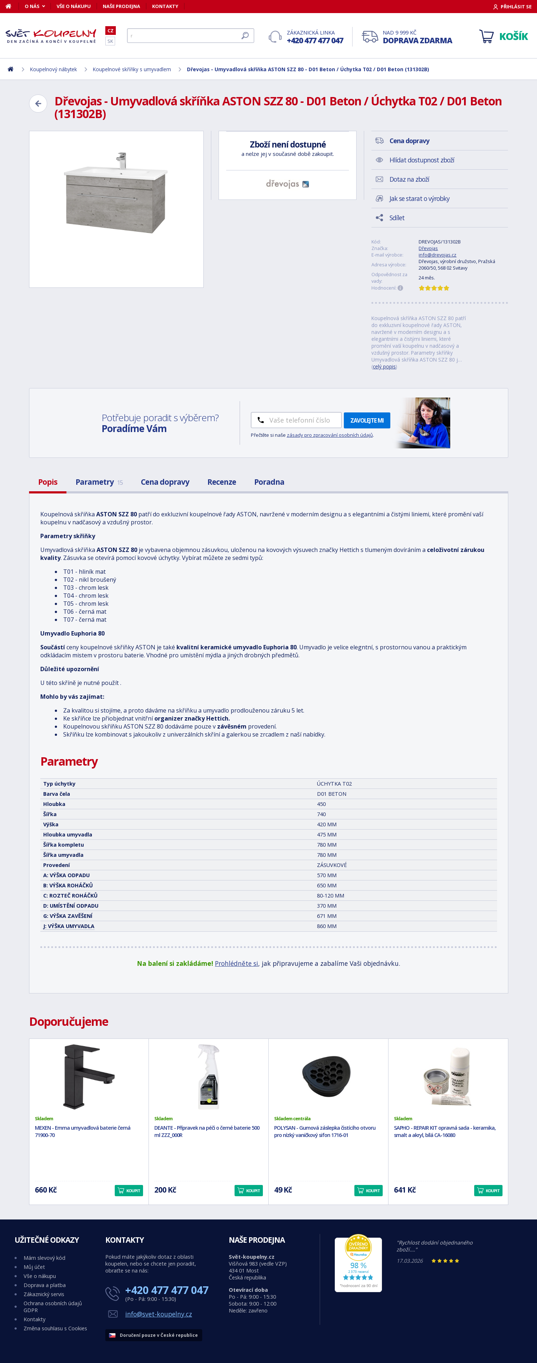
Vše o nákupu (74, 6)
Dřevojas (428, 248)
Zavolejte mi (367, 420)
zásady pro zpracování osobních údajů (330, 435)
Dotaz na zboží (409, 179)
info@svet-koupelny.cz (158, 1314)
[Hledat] (190, 35)
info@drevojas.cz (437, 254)
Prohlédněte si (236, 963)
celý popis (384, 366)
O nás (32, 6)
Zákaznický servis (44, 1294)
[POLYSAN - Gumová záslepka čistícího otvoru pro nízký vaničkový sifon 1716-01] (328, 1077)
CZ (110, 30)
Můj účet (34, 1266)
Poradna (269, 482)
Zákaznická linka (315, 37)
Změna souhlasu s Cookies (55, 1328)
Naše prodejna (121, 6)
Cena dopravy (165, 482)
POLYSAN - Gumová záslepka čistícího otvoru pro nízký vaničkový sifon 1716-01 (324, 1131)
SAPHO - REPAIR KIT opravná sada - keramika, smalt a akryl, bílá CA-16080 (445, 1131)
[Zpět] (38, 103)
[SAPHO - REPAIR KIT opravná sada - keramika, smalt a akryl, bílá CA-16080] (448, 1077)
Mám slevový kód (44, 1257)
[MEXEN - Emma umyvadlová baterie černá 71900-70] (89, 1077)
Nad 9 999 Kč (417, 37)
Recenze (221, 482)
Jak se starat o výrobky (419, 198)
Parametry (99, 482)
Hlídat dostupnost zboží (422, 160)
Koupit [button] (133, 1190)
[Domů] (12, 6)
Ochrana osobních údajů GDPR (53, 1307)
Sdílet (397, 217)
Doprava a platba (45, 1285)
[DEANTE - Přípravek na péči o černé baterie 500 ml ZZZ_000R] (208, 1077)
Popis (47, 482)
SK (110, 41)
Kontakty (165, 6)
